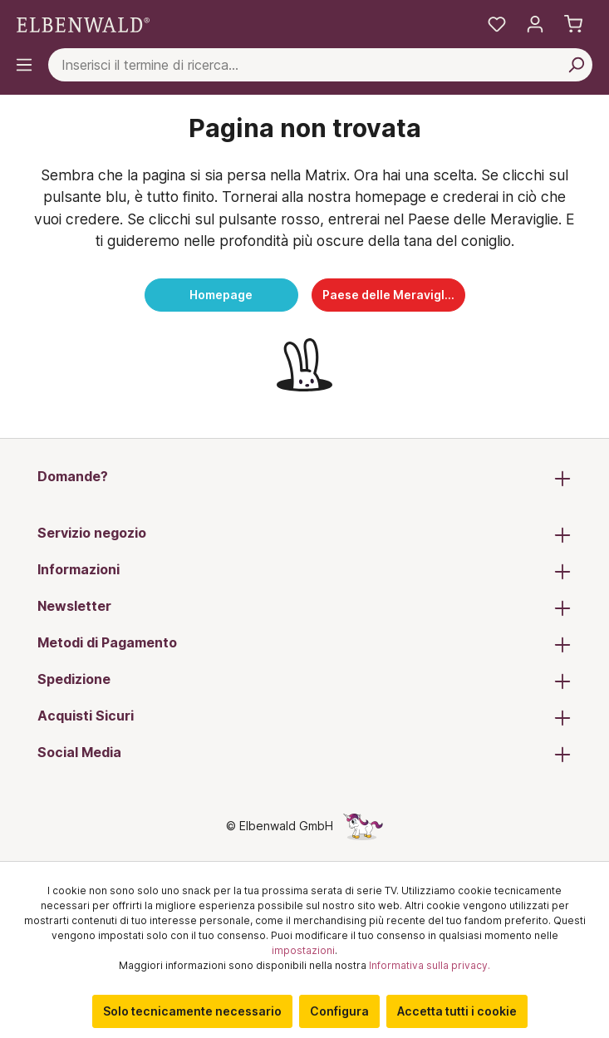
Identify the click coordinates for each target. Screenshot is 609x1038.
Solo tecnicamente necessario (192, 1011)
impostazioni (303, 950)
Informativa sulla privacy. (429, 965)
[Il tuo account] (535, 24)
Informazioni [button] (304, 571)
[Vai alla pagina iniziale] (83, 24)
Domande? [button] (304, 477)
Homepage (221, 295)
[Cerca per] (576, 65)
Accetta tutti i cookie (457, 1011)
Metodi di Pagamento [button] (304, 644)
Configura (339, 1011)
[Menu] (24, 65)
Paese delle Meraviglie (388, 295)
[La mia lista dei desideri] (497, 24)
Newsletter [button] (304, 607)
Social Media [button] (304, 753)
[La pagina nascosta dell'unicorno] (363, 826)
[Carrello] (573, 24)
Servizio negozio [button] (304, 534)
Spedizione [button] (304, 680)
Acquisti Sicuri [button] (304, 717)
